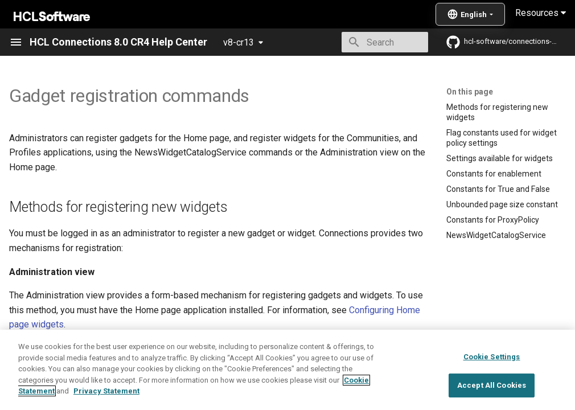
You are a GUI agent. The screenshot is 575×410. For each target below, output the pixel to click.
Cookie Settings (491, 383)
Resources (540, 12)
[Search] (361, 42)
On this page (469, 91)
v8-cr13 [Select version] (238, 42)
